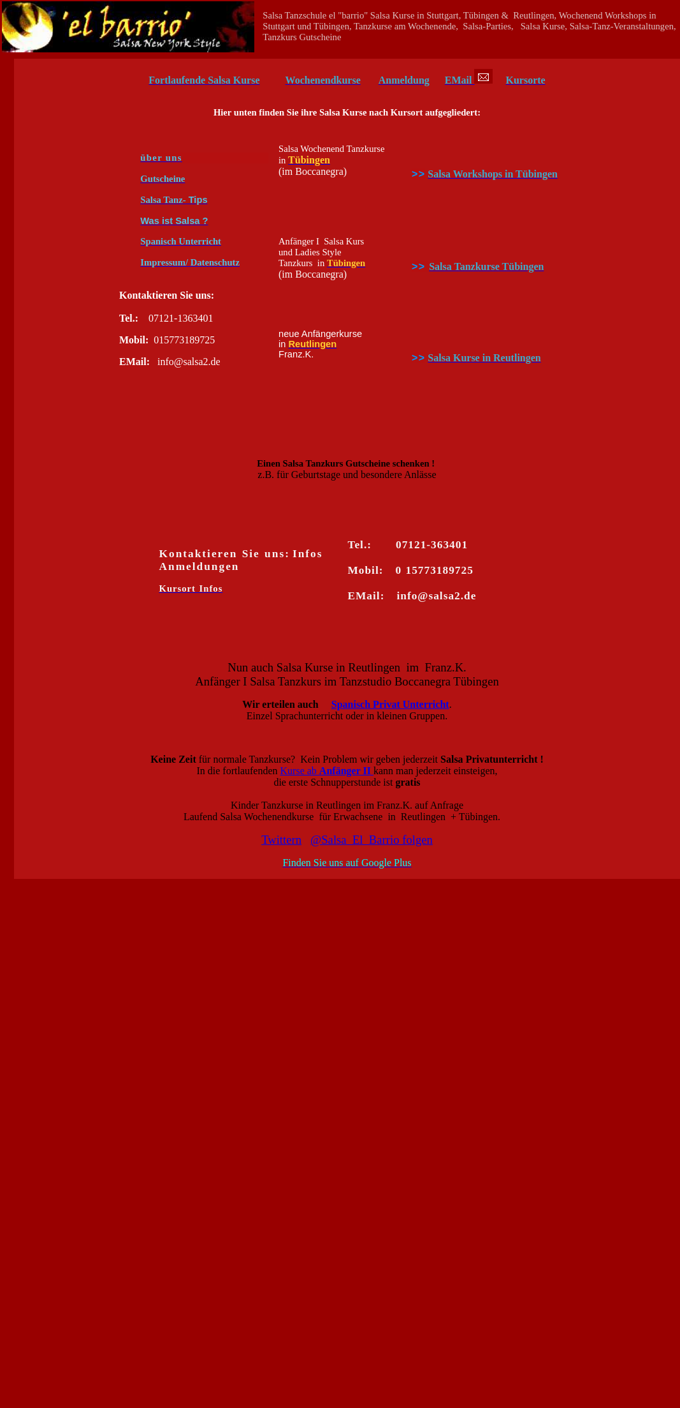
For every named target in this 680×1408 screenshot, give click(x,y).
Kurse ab (326, 770)
